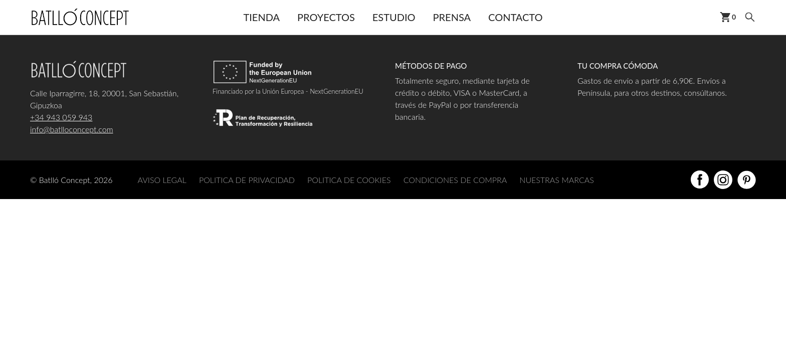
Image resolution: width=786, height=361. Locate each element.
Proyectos (326, 17)
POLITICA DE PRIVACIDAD (247, 180)
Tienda (261, 17)
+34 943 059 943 (61, 117)
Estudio (394, 17)
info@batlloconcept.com (71, 129)
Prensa (452, 17)
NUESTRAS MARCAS (556, 180)
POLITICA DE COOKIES (349, 180)
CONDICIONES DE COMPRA (455, 180)
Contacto (515, 17)
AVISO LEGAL (162, 180)
